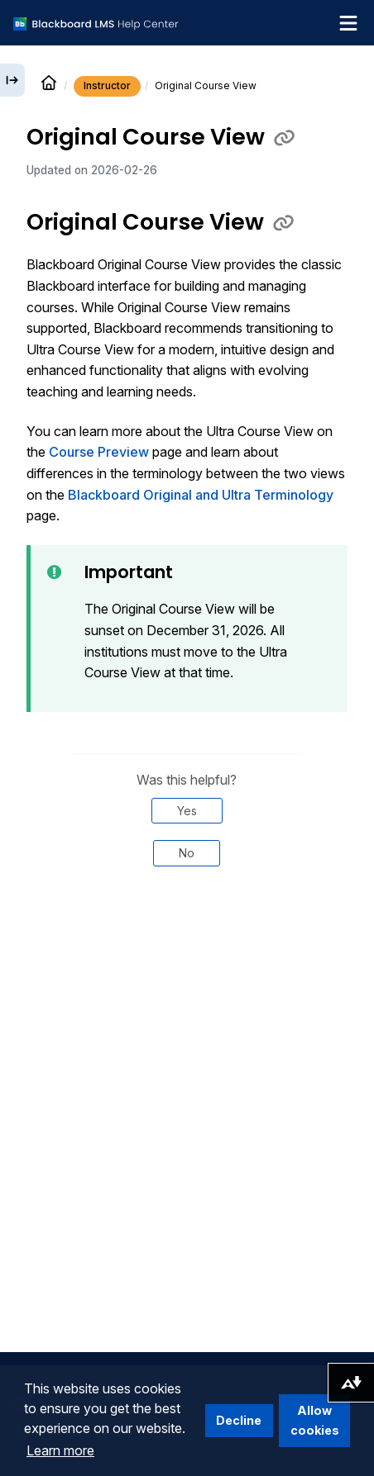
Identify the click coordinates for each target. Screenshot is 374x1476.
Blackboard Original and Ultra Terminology (200, 494)
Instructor (107, 85)
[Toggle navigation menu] (348, 23)
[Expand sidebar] (12, 80)
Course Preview (99, 452)
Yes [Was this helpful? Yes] (187, 811)
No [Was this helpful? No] (186, 853)
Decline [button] (238, 1420)
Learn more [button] (60, 1450)
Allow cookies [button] (314, 1420)
